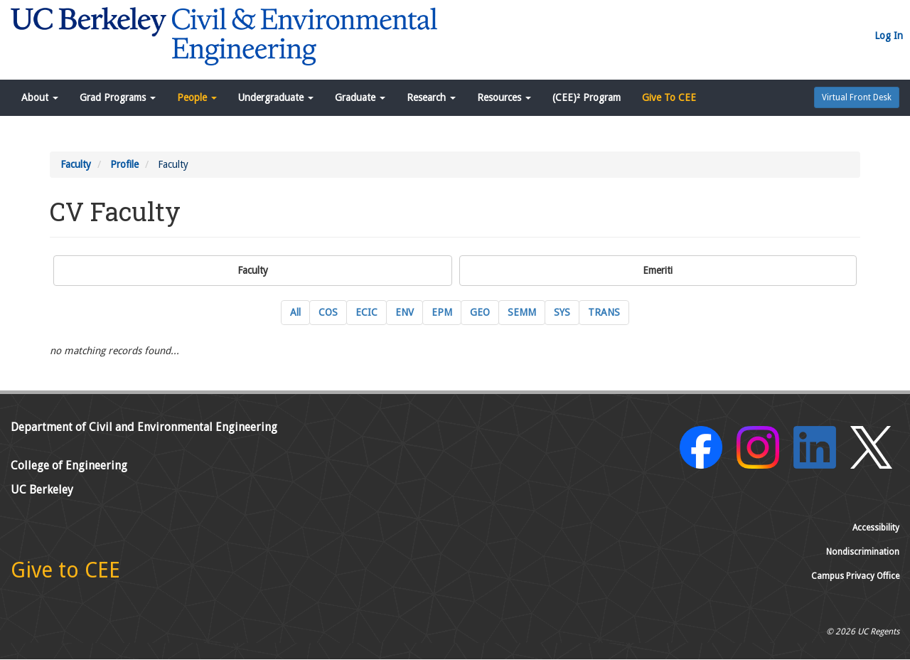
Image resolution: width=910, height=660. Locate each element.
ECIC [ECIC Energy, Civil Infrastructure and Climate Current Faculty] (366, 312)
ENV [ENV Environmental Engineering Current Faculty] (404, 312)
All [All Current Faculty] (295, 312)
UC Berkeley (42, 489)
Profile (124, 164)
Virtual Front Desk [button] (857, 97)
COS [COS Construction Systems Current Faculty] (328, 312)
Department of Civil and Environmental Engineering (144, 427)
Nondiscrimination (862, 552)
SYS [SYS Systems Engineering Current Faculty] (562, 312)
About (39, 97)
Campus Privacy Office (855, 576)
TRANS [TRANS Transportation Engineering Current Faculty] (604, 312)
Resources (504, 97)
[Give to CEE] (65, 574)
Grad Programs (118, 97)
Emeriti (658, 270)
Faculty (75, 164)
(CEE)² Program (586, 97)
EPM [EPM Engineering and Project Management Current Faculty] (442, 312)
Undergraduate (276, 97)
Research (431, 97)
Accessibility (875, 528)
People (197, 97)
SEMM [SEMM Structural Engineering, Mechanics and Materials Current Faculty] (522, 312)
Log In (888, 35)
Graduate (360, 97)
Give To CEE (669, 97)
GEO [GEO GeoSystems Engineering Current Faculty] (480, 312)
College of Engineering (69, 465)
